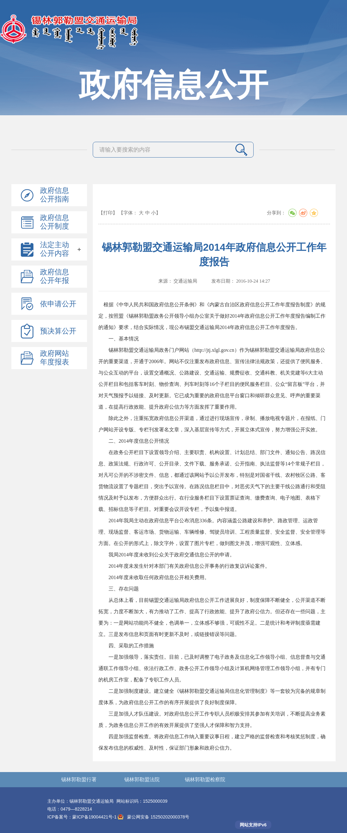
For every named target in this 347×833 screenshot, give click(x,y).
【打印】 (107, 212)
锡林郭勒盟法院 (142, 779)
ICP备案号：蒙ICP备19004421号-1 (81, 816)
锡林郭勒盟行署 (79, 779)
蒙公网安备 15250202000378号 (158, 816)
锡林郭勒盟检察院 (205, 779)
